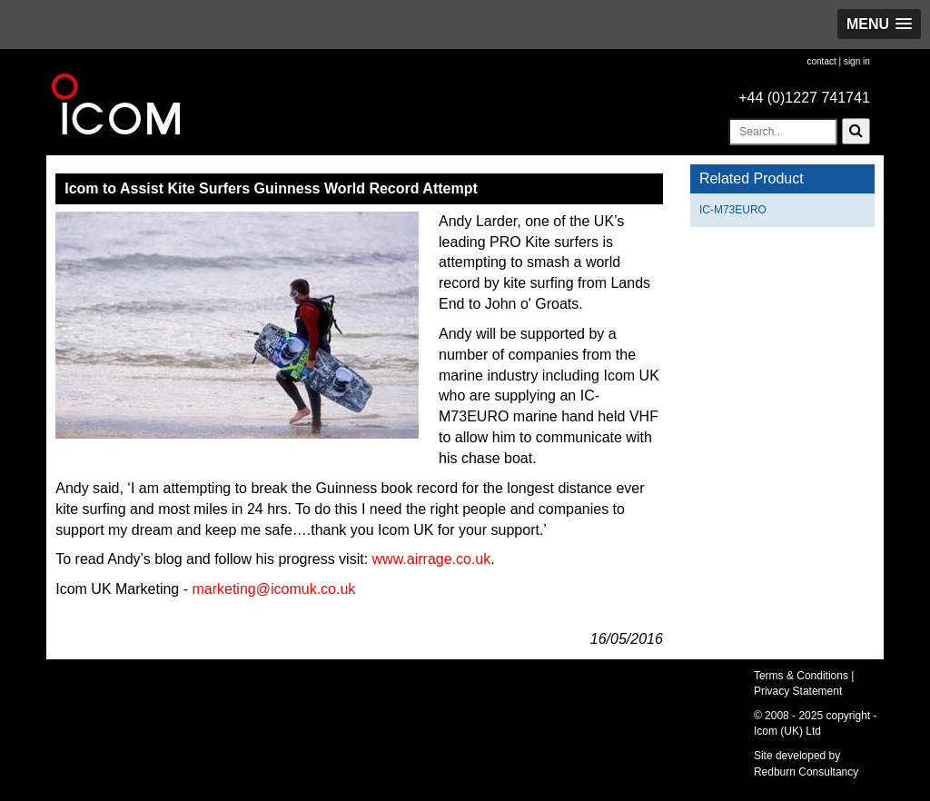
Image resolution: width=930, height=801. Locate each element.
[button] (879, 24)
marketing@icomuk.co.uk (273, 589)
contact (821, 61)
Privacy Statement (798, 691)
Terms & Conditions (801, 675)
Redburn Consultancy (806, 772)
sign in (857, 61)
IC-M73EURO (733, 209)
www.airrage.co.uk (431, 559)
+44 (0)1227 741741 (804, 97)
